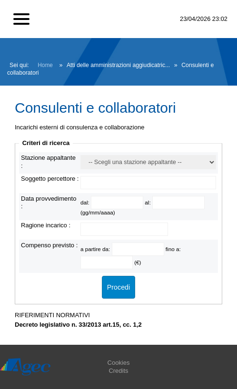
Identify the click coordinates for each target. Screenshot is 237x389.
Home (45, 65)
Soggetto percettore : (50, 178)
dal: (85, 202)
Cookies (119, 362)
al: (148, 202)
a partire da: (96, 249)
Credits (118, 370)
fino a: (173, 249)
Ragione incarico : (45, 225)
